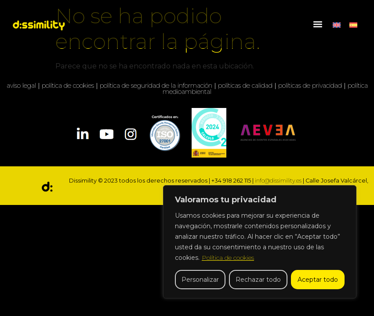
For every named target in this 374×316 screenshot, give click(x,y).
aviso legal (21, 86)
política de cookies (68, 86)
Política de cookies (228, 258)
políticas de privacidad (310, 86)
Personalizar (200, 280)
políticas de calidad (245, 86)
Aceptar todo (318, 280)
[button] (317, 24)
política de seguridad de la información (156, 86)
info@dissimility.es (278, 180)
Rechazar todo (258, 280)
